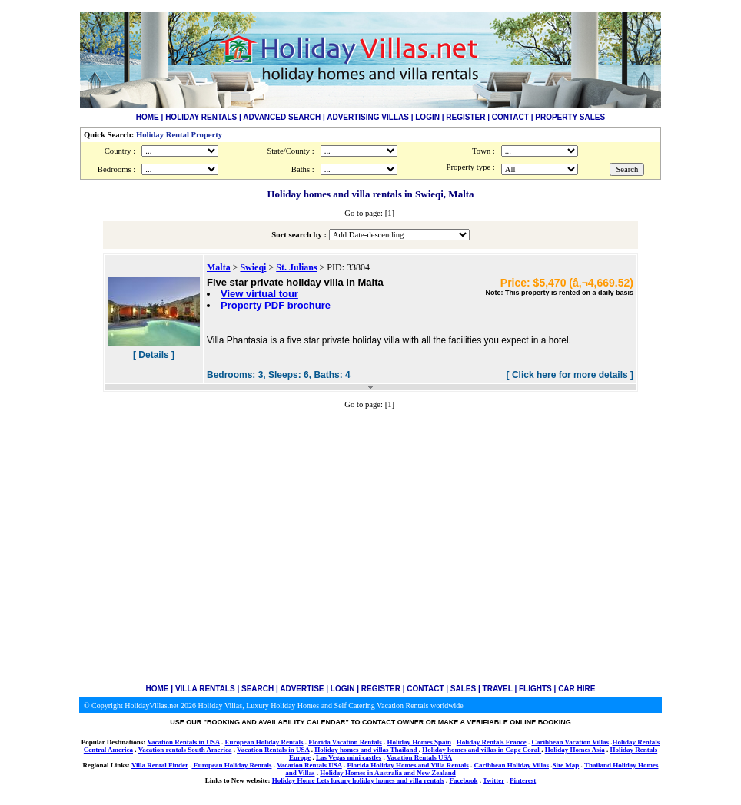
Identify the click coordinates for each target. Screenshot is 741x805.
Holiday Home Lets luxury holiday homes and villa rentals (358, 780)
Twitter (493, 780)
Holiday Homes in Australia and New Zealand (388, 773)
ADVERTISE (302, 688)
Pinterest (523, 780)
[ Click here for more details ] (570, 374)
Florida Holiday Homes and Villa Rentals (408, 765)
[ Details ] (153, 354)
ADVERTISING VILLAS (368, 117)
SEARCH (257, 688)
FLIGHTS (535, 688)
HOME (147, 117)
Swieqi (253, 267)
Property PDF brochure (276, 305)
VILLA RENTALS (205, 688)
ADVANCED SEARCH (282, 117)
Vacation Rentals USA (419, 757)
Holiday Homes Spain (419, 742)
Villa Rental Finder (159, 765)
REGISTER (465, 117)
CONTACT (510, 117)
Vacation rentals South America (185, 750)
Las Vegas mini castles (348, 757)
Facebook (463, 780)
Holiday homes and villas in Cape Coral (481, 750)
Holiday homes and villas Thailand (366, 750)
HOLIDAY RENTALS (201, 117)
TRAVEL (498, 688)
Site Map (566, 765)
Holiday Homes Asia (575, 750)
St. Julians (296, 267)
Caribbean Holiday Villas (512, 765)
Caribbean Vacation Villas (570, 742)
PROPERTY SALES (570, 117)
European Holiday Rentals (264, 742)
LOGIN (427, 117)
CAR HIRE (576, 688)
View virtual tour (259, 294)
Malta (219, 267)
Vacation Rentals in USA (183, 742)
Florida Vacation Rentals (345, 742)
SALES (463, 688)
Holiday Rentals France (492, 742)
